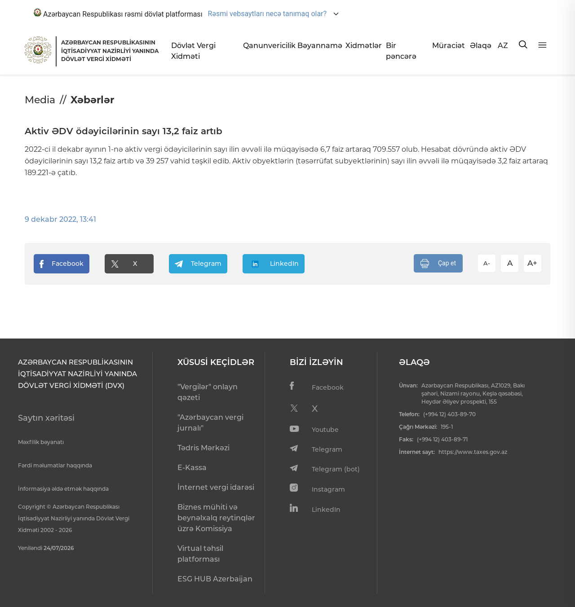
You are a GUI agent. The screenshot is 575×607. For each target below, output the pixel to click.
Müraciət (447, 45)
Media (40, 100)
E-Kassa (192, 467)
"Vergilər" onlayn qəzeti (207, 392)
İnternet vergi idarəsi (215, 487)
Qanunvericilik (266, 45)
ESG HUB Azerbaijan (214, 579)
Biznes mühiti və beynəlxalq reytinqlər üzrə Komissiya (216, 518)
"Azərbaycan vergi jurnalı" (210, 422)
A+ (532, 263)
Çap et (438, 263)
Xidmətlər (362, 45)
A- (486, 263)
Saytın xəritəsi (46, 418)
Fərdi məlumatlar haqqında (55, 465)
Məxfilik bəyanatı (41, 442)
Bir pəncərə (401, 51)
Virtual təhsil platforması (200, 553)
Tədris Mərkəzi (203, 448)
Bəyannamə (317, 45)
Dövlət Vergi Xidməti (193, 51)
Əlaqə (480, 45)
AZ (503, 45)
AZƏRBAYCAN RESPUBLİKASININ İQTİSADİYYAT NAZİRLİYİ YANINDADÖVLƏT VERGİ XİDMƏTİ (110, 50)
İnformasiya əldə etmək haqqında (63, 488)
